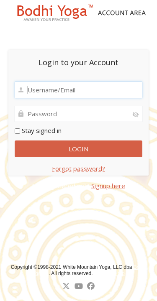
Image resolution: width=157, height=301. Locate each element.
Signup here (108, 185)
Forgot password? (78, 168)
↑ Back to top (109, 273)
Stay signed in (38, 130)
